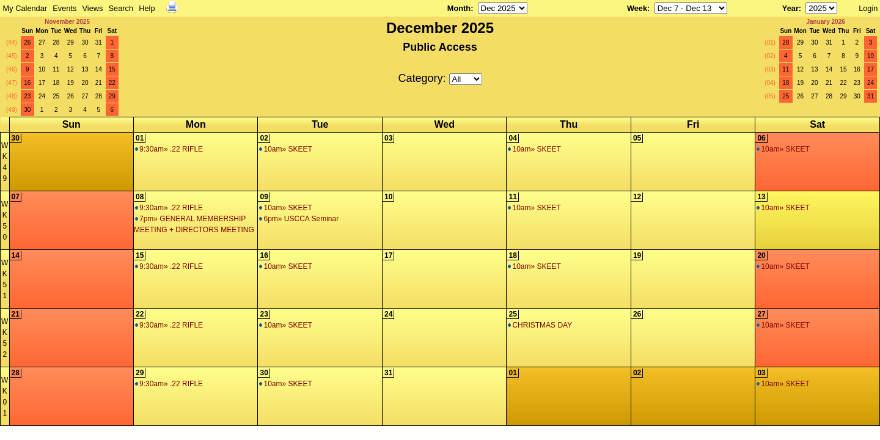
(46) (11, 69)
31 (98, 42)
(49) (11, 109)
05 (637, 138)
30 (84, 42)
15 (112, 69)
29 (70, 42)
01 (140, 138)
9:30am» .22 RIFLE (169, 149)
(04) (770, 82)
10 (41, 69)
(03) (770, 69)
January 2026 (825, 21)
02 (264, 138)
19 (70, 82)
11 (56, 69)
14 (98, 69)
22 (112, 82)
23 (27, 96)
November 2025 (67, 21)
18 (56, 82)
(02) (770, 56)
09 (264, 197)
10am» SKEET (285, 149)
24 (41, 96)
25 (56, 96)
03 (388, 138)
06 (761, 138)
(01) (770, 42)
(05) (770, 96)
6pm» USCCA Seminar (299, 219)
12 (70, 69)
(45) (11, 56)
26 (27, 42)
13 (84, 69)
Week (637, 8)
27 (41, 42)
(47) (11, 82)
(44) (11, 42)
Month (459, 8)
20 (84, 82)
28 (56, 42)
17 (41, 82)
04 (512, 138)
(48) (11, 96)
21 (98, 82)
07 (16, 197)
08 (140, 197)
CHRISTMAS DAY (540, 325)
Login (868, 8)
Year (790, 8)
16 (27, 82)
